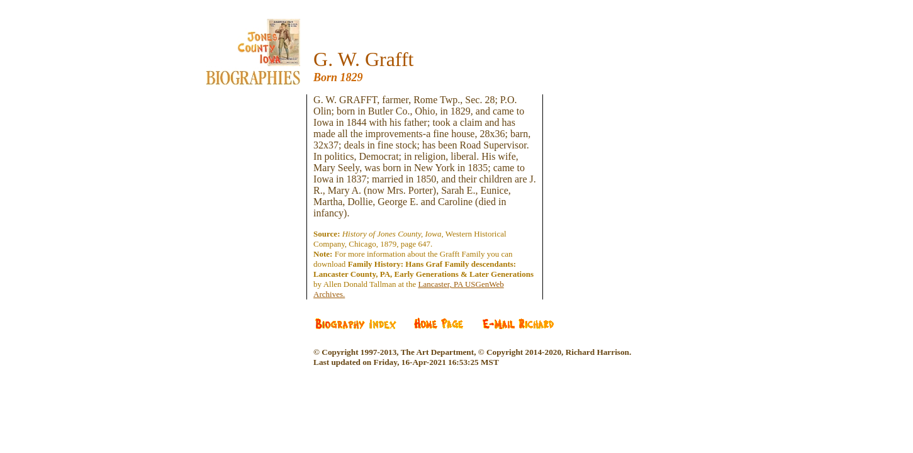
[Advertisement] (262, 169)
